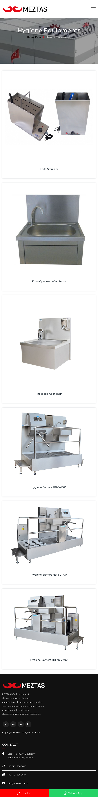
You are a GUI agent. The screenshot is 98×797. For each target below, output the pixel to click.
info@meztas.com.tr (18, 783)
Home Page (34, 37)
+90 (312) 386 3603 (17, 766)
